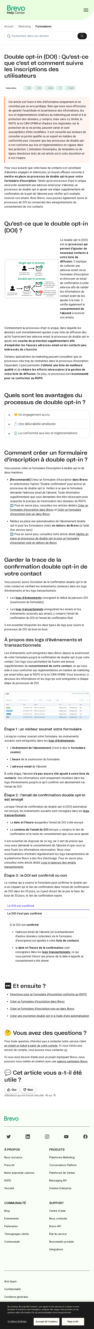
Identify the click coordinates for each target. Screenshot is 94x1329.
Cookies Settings (17, 1321)
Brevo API (55, 1226)
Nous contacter (58, 1218)
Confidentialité (12, 1289)
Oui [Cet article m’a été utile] (14, 1089)
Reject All (73, 1321)
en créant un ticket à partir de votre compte (31, 1045)
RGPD (7, 1180)
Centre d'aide (57, 1210)
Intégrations (56, 1249)
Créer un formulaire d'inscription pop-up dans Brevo (42, 1008)
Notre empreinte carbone (19, 1172)
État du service (58, 1233)
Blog (7, 1210)
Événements (11, 1218)
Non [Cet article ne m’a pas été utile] (30, 1089)
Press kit (9, 1165)
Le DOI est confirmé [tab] (20, 906)
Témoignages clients (16, 1233)
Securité (9, 1188)
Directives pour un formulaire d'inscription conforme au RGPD (48, 994)
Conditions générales (16, 1296)
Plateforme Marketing (62, 1157)
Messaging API (58, 1180)
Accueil (8, 26)
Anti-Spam (10, 1281)
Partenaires (11, 1226)
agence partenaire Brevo (72, 1061)
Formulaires (43, 26)
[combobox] (47, 36)
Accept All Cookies (46, 1321)
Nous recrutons (13, 1157)
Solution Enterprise (60, 1188)
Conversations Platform (63, 1165)
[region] (47, 1315)
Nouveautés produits (61, 1241)
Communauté (12, 1241)
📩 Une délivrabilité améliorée (35, 424)
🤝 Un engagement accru (32, 414)
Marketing (24, 26)
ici (65, 1050)
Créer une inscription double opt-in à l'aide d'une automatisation (49, 1016)
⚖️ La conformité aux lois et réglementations (46, 433)
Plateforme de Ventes (62, 1172)
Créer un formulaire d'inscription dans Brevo (37, 1001)
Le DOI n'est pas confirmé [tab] (24, 913)
